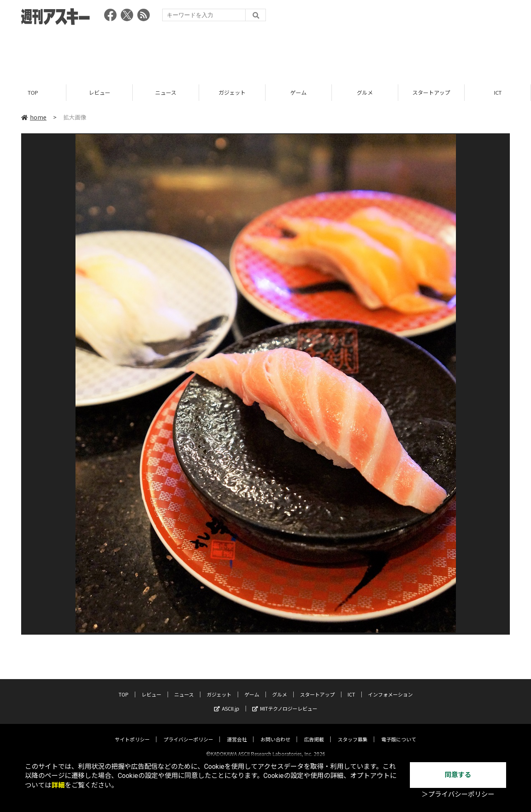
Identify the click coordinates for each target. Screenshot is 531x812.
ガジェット (232, 92)
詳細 (58, 785)
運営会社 (237, 732)
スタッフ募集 (353, 732)
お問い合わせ (275, 732)
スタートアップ (431, 92)
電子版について (398, 732)
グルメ (365, 92)
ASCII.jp (226, 701)
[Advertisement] (265, 52)
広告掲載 (314, 732)
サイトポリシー (132, 732)
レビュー (99, 92)
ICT (498, 92)
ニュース (165, 92)
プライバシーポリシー (188, 732)
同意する (458, 775)
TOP (33, 92)
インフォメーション (390, 687)
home (33, 117)
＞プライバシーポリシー (457, 794)
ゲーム (298, 92)
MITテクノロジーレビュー (284, 701)
